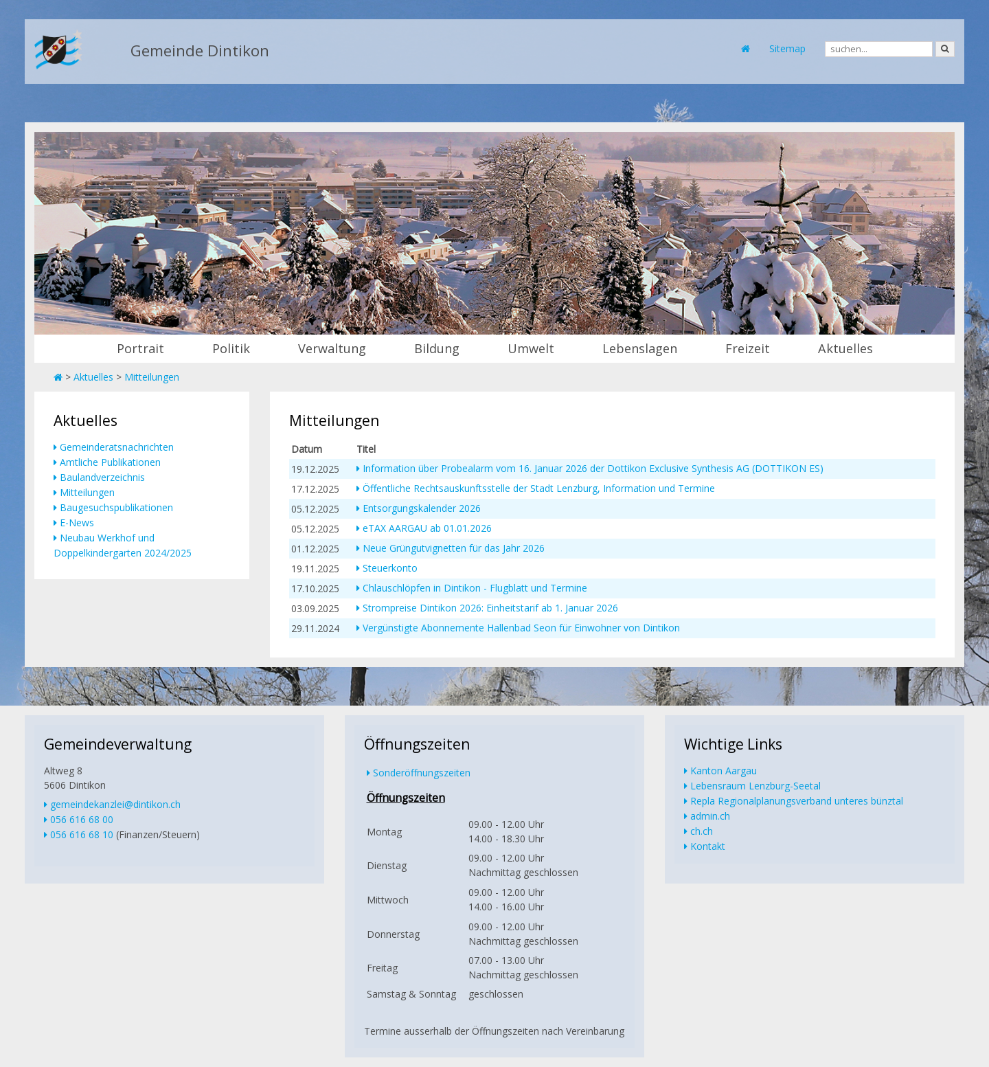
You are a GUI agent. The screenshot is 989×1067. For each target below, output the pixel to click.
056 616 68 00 (81, 819)
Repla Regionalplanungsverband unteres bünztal (796, 800)
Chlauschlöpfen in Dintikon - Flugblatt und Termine (475, 587)
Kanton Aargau (723, 770)
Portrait (140, 348)
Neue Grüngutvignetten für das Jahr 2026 (454, 547)
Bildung (436, 348)
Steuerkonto (390, 567)
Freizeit (747, 348)
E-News (77, 522)
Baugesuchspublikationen (116, 507)
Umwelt (531, 348)
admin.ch (710, 815)
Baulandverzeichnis (102, 477)
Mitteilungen (151, 376)
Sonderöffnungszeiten (421, 772)
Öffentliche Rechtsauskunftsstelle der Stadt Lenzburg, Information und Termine (539, 488)
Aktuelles (845, 348)
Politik (231, 348)
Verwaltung (332, 348)
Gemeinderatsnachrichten (117, 446)
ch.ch (701, 831)
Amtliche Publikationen (110, 462)
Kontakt (707, 846)
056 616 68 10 (81, 834)
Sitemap (787, 48)
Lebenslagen (639, 348)
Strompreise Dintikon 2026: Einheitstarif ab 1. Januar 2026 (490, 607)
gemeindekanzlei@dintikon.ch (115, 804)
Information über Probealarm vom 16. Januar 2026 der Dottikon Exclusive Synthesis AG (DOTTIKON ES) (593, 468)
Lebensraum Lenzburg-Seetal (755, 785)
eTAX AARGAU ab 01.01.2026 (427, 528)
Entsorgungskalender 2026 (422, 508)
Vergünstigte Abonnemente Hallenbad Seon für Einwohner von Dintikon (521, 627)
